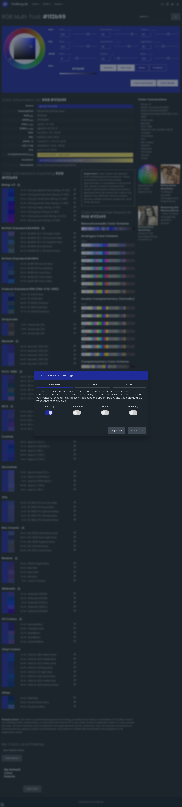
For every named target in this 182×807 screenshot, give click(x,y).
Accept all (137, 430)
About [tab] (129, 384)
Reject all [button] (116, 430)
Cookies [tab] (92, 384)
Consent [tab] (54, 384)
